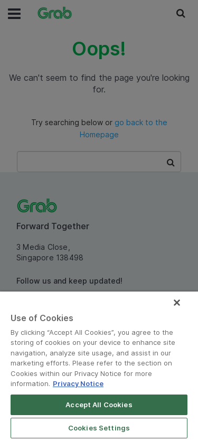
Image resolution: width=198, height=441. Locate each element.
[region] (99, 366)
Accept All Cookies (98, 404)
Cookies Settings (99, 428)
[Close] (177, 302)
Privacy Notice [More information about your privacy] (78, 383)
